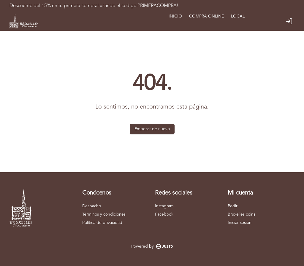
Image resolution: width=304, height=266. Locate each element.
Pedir (233, 206)
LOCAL (238, 16)
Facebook (164, 214)
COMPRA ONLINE (206, 16)
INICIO (175, 16)
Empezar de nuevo (152, 129)
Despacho (91, 206)
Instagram (164, 206)
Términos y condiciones (104, 214)
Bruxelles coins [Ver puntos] (241, 214)
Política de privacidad (102, 223)
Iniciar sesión (239, 223)
